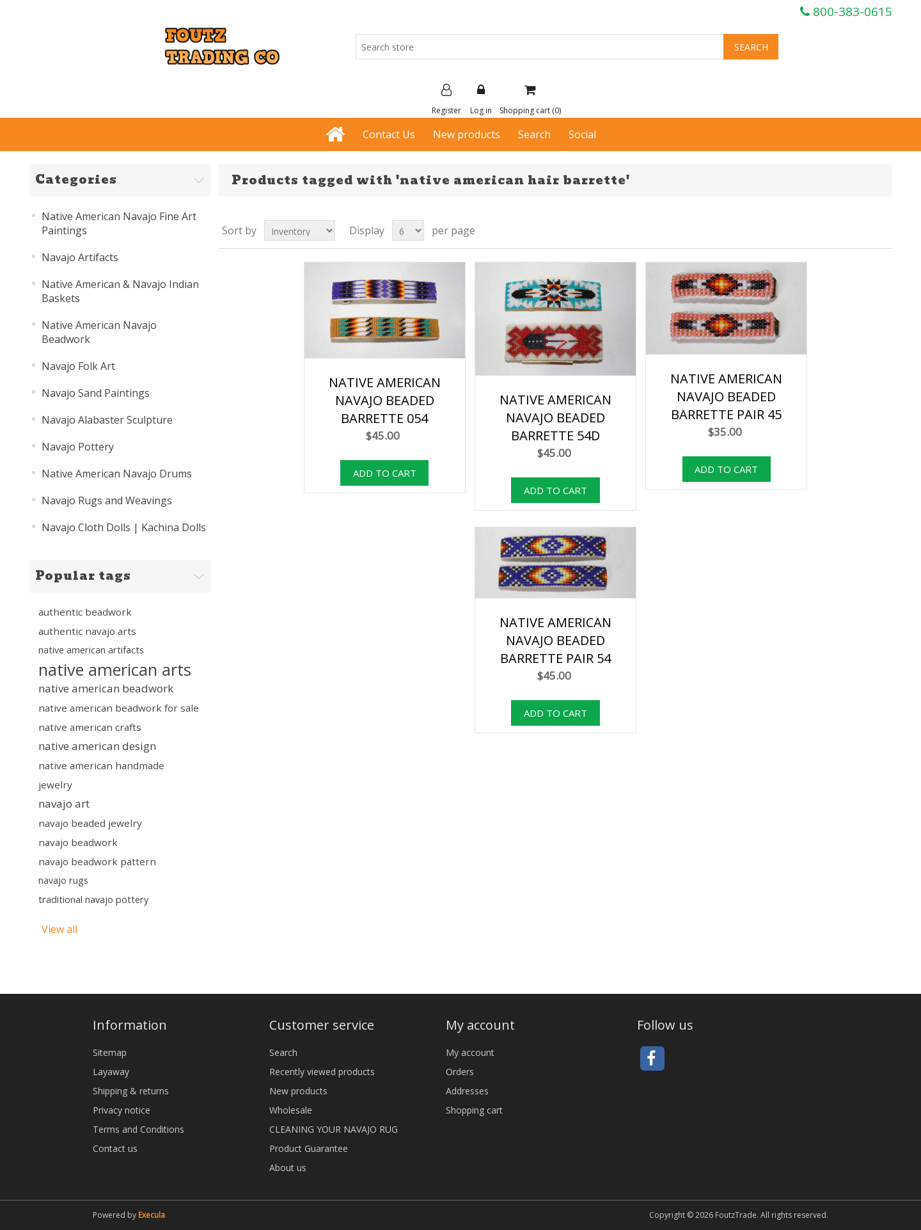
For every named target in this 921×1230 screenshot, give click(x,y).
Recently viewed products (322, 1072)
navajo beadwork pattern (97, 861)
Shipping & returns (131, 1091)
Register (446, 100)
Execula (151, 1215)
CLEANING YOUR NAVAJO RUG (333, 1129)
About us (287, 1168)
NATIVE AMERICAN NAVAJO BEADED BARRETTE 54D (555, 417)
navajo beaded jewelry (90, 823)
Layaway (111, 1072)
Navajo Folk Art (78, 366)
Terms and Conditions (138, 1129)
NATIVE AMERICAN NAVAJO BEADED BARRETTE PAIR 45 (726, 396)
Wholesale (290, 1110)
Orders (460, 1072)
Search (534, 134)
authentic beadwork (85, 611)
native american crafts (89, 727)
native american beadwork (105, 688)
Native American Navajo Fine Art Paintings (119, 223)
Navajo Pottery (78, 447)
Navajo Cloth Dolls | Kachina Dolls (124, 527)
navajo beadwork (78, 842)
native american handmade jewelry (101, 775)
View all (59, 929)
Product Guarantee (308, 1148)
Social (582, 134)
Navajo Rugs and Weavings (107, 500)
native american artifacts (91, 650)
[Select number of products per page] (408, 230)
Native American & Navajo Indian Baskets (120, 291)
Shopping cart (474, 1110)
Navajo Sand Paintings (96, 393)
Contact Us (389, 134)
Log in (481, 100)
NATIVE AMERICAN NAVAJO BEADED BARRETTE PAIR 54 (555, 640)
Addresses (467, 1091)
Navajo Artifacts (80, 257)
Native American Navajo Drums (117, 474)
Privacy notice (121, 1110)
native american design (97, 746)
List (881, 230)
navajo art (64, 803)
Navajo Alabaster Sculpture (107, 420)
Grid (858, 230)
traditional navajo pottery (93, 899)
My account (470, 1052)
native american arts (114, 669)
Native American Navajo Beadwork (99, 332)
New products (466, 134)
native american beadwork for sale (118, 707)
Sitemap (110, 1052)
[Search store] (540, 47)
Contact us (115, 1148)
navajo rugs (63, 880)
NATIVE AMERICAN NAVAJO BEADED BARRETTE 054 (385, 400)
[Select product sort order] (299, 230)
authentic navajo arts (87, 631)
